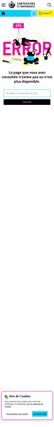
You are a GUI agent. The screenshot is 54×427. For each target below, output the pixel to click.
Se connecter (34, 13)
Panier (47, 13)
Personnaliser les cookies (17, 414)
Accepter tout (40, 414)
